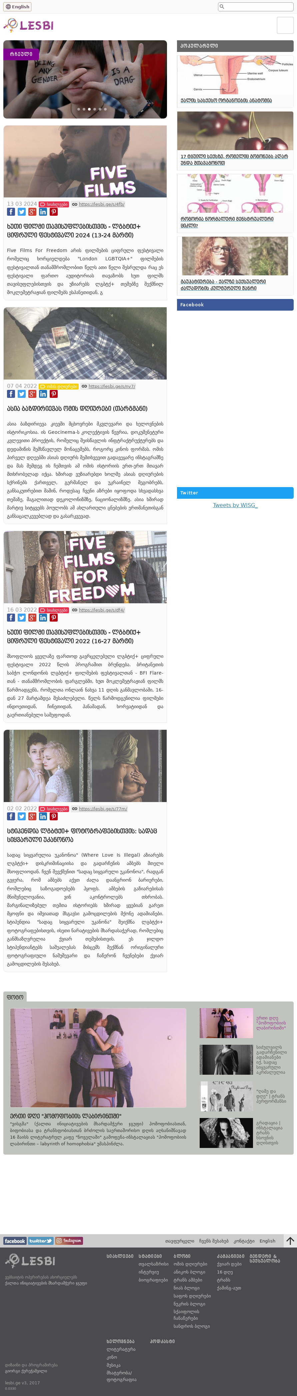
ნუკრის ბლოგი (189, 1303)
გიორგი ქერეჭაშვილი (26, 1371)
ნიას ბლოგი (187, 1287)
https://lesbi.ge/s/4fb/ (101, 209)
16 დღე (225, 1272)
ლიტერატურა (121, 1349)
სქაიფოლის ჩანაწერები (186, 1315)
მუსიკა (114, 1365)
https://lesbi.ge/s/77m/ (103, 814)
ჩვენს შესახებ (214, 1241)
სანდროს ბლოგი (192, 1326)
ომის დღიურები (190, 1264)
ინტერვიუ (149, 1272)
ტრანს (223, 1280)
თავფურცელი (179, 1241)
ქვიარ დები (229, 1264)
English (20, 6)
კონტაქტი (244, 1241)
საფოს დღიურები (192, 1295)
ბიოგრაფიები (153, 1280)
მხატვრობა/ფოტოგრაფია (122, 1376)
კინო (112, 1357)
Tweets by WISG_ (235, 505)
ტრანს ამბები (188, 1280)
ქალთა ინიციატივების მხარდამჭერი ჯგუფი (46, 1283)
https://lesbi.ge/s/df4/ (101, 615)
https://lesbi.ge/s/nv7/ (112, 391)
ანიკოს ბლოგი (189, 1272)
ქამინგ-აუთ (229, 1287)
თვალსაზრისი (154, 1264)
